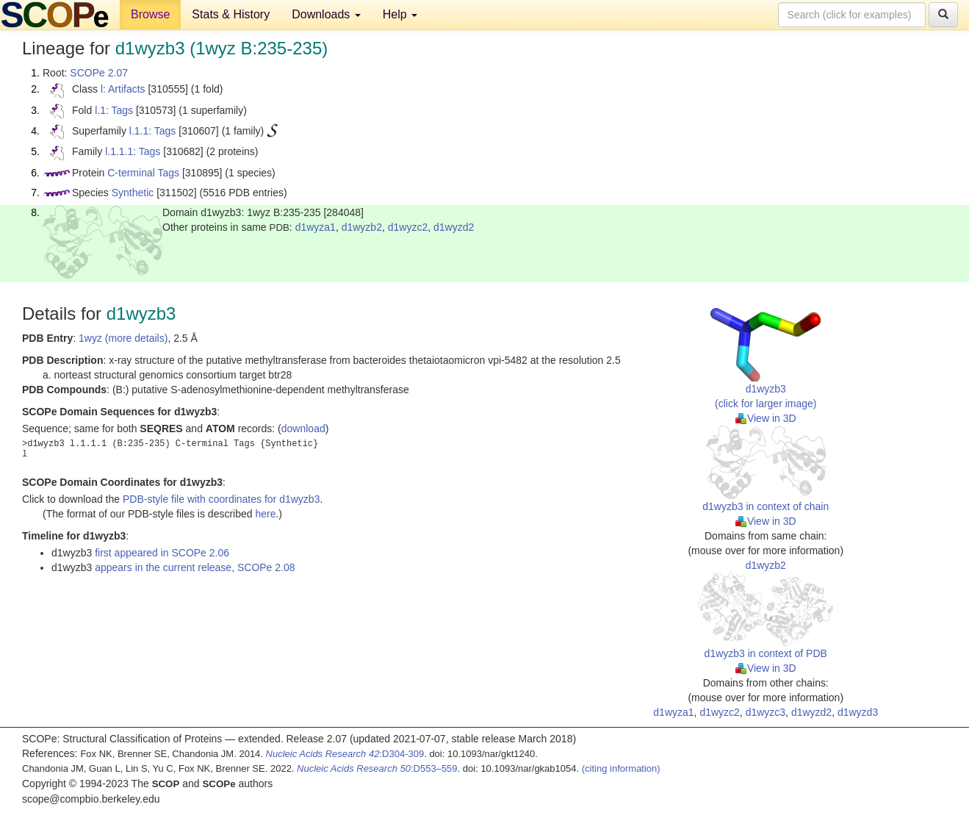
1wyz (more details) (123, 338)
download (303, 428)
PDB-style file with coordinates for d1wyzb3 (221, 499)
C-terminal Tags (143, 173)
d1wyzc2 (408, 227)
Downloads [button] (326, 14)
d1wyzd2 (453, 227)
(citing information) (621, 768)
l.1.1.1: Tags (132, 151)
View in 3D (765, 418)
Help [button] (400, 14)
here (265, 514)
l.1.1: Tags (152, 131)
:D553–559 (377, 768)
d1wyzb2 (362, 227)
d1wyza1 (315, 227)
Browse (150, 14)
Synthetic (133, 192)
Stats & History (231, 14)
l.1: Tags (114, 110)
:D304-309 (345, 753)
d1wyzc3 (765, 712)
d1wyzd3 (857, 712)
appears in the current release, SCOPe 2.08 (195, 567)
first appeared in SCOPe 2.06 (162, 553)
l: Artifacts (123, 89)
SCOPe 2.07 (99, 73)
